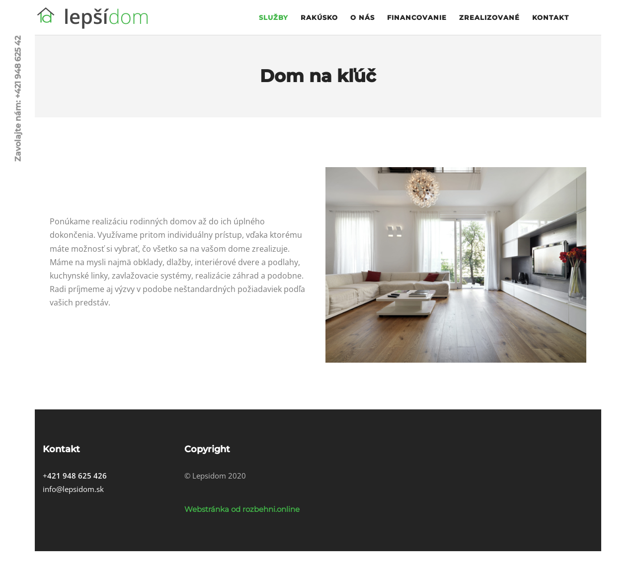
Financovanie (417, 17)
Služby (273, 17)
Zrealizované (489, 17)
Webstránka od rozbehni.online (242, 509)
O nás (362, 17)
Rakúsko (319, 17)
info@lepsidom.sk (73, 489)
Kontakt (550, 17)
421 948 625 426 (77, 476)
